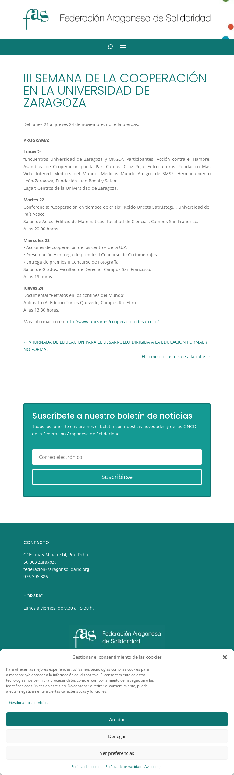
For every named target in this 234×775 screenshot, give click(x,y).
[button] (225, 657)
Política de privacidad (123, 766)
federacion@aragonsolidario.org (56, 569)
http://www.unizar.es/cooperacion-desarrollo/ (112, 321)
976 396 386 (35, 576)
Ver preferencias (117, 753)
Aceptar (117, 719)
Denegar (117, 736)
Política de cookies (86, 766)
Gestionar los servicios (28, 702)
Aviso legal (153, 766)
